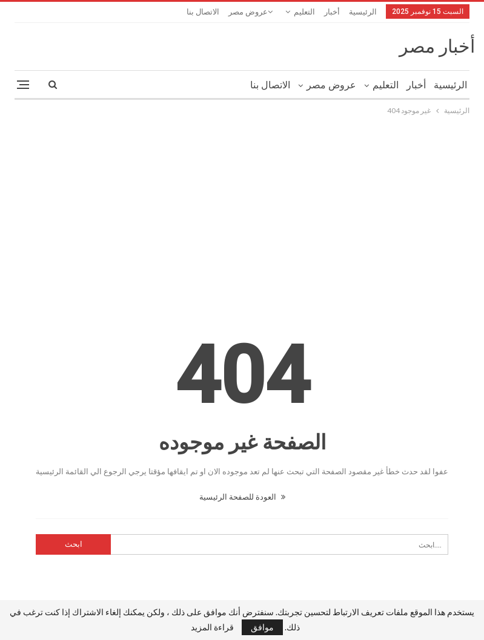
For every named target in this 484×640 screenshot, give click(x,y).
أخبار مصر (437, 46)
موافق (262, 627)
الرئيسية (363, 11)
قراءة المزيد (212, 627)
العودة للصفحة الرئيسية (242, 496)
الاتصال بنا (203, 11)
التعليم (304, 11)
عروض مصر (248, 11)
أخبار (332, 11)
